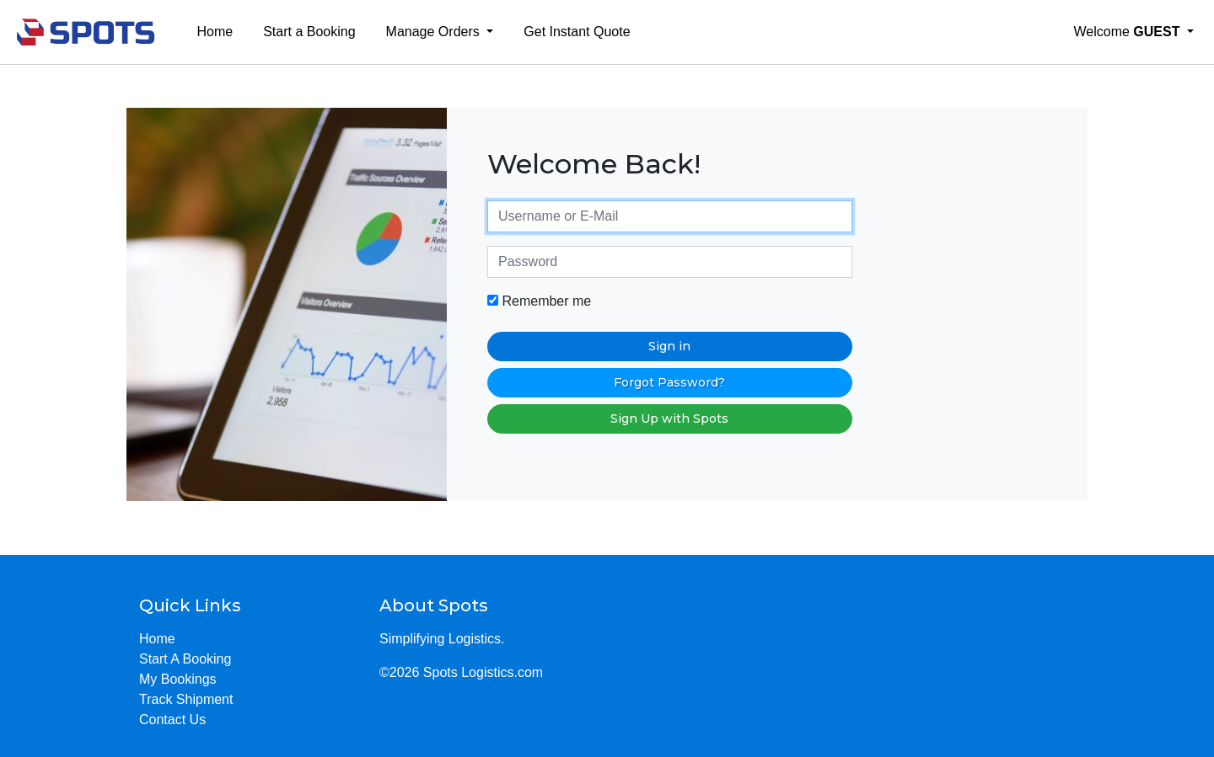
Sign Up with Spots (669, 418)
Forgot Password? (669, 382)
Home (215, 31)
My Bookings (178, 679)
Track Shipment (186, 699)
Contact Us (172, 719)
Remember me (539, 301)
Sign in (669, 346)
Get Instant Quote (577, 31)
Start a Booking (309, 31)
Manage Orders (435, 31)
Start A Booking (185, 659)
